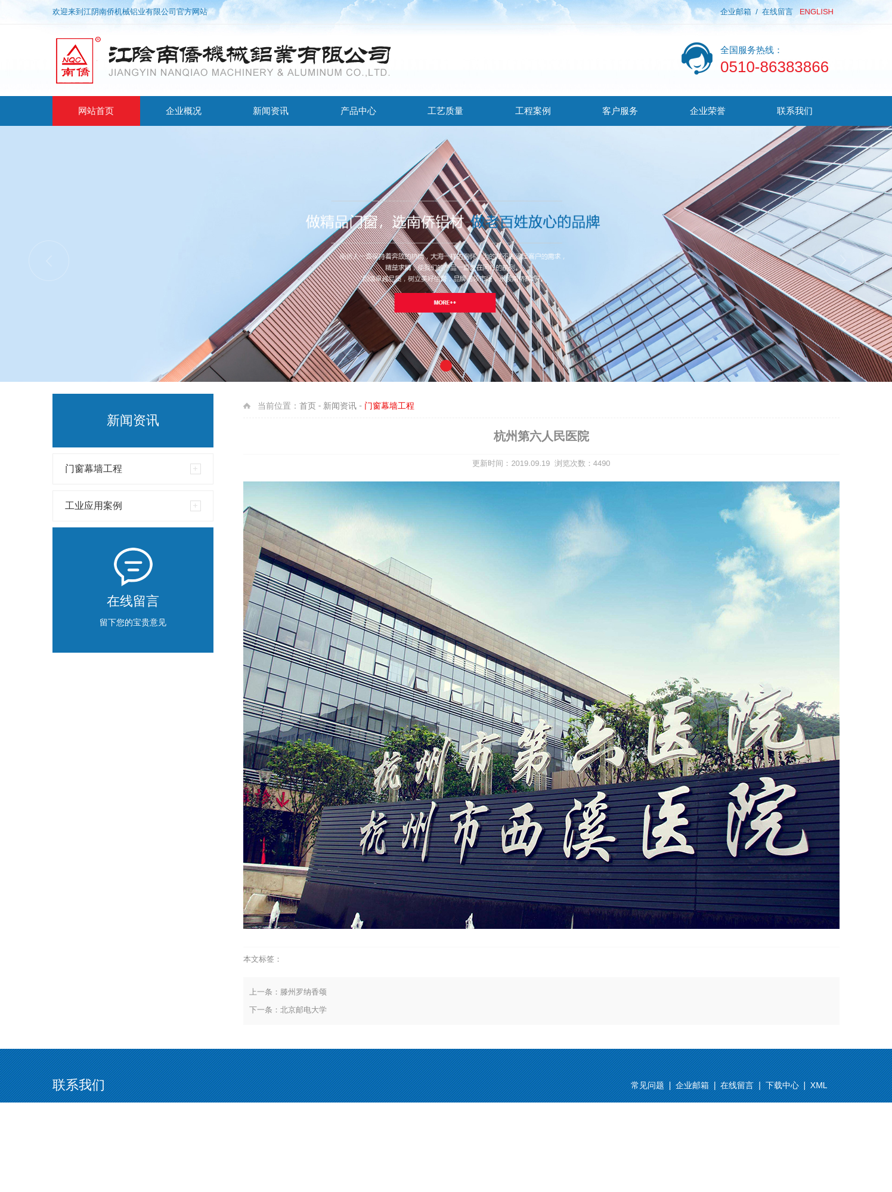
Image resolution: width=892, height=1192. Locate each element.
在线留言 (777, 11)
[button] (843, 260)
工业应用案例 (93, 506)
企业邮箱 (735, 11)
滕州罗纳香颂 (303, 991)
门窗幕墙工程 (93, 469)
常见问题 (647, 1085)
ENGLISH (817, 11)
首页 (307, 405)
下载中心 (782, 1085)
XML (819, 1085)
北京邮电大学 (303, 1009)
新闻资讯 (340, 405)
